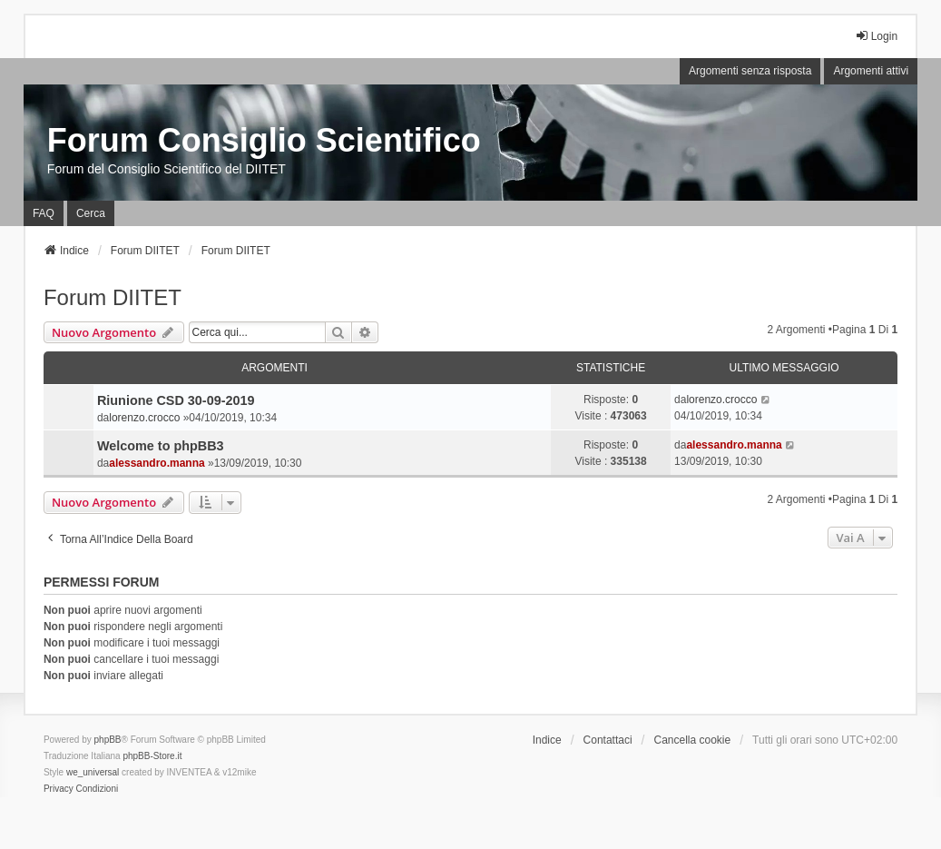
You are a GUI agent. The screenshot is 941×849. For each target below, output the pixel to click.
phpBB (108, 740)
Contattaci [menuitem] (607, 740)
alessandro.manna (156, 463)
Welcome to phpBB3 (160, 446)
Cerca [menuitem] (90, 213)
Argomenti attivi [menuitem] (870, 70)
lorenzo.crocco (144, 417)
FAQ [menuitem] (43, 213)
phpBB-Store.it (152, 756)
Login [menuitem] (876, 36)
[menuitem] (59, 789)
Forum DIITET (112, 297)
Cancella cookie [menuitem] (691, 740)
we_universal (92, 772)
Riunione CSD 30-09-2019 (176, 400)
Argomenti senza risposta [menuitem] (750, 70)
